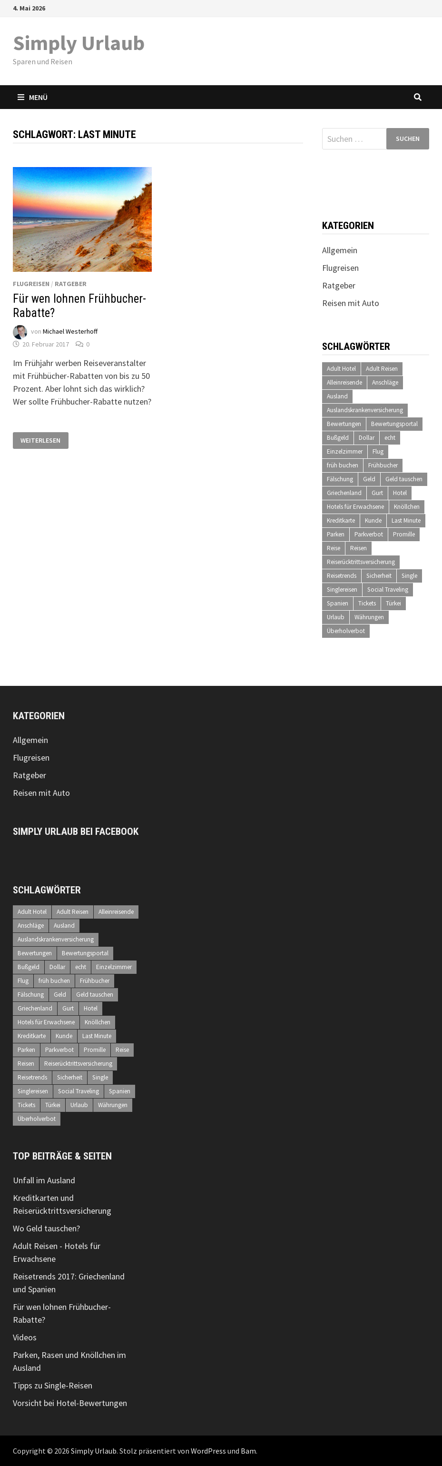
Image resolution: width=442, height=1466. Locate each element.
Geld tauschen (403, 479)
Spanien (337, 603)
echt (389, 438)
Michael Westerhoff (70, 331)
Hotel (400, 493)
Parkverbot (368, 534)
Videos (25, 1337)
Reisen (358, 548)
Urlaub (335, 617)
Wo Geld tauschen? (46, 1228)
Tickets (367, 603)
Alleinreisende (344, 382)
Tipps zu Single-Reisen (52, 1385)
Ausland (337, 396)
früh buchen (342, 465)
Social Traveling (387, 589)
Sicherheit (379, 576)
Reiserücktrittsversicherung (361, 562)
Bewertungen (344, 424)
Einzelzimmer (345, 451)
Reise (333, 548)
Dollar (366, 438)
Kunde (373, 520)
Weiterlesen (40, 440)
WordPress (208, 1451)
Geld (369, 479)
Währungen (369, 617)
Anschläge (385, 382)
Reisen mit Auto (350, 302)
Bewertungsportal (394, 424)
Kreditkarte (341, 520)
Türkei (393, 603)
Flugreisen (31, 283)
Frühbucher (383, 465)
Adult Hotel (341, 369)
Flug (378, 451)
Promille (404, 534)
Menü (33, 97)
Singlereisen (342, 589)
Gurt (377, 493)
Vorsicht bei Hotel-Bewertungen (70, 1402)
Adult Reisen (382, 369)
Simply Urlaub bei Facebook (75, 831)
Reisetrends (341, 576)
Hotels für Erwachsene (355, 507)
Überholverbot (346, 631)
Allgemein (339, 250)
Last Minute (406, 520)
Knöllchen (407, 507)
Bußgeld (338, 438)
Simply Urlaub (79, 43)
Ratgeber (71, 283)
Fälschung (340, 479)
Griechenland (344, 493)
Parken (335, 534)
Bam (248, 1451)
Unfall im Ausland (44, 1180)
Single (409, 576)
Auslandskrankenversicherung (365, 410)
